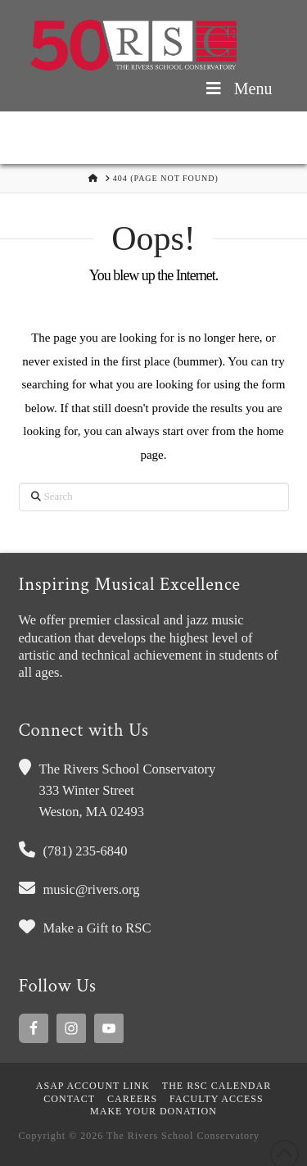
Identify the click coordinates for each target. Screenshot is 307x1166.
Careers (132, 1099)
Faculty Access (216, 1099)
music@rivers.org (91, 889)
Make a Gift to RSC (97, 928)
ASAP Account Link (93, 1085)
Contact (69, 1099)
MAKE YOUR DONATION (153, 1111)
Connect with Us (84, 730)
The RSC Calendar (216, 1085)
